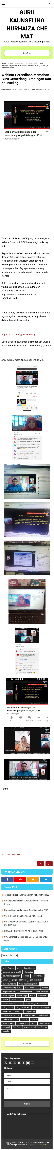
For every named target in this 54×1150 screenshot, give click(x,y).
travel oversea (44, 1023)
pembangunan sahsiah (12, 1003)
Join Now (27, 53)
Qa (17, 1019)
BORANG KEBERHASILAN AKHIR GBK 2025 (23, 931)
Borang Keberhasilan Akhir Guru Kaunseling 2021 (26, 910)
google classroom (19, 980)
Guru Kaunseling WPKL (41, 89)
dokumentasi (37, 976)
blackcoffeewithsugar (26, 968)
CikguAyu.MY (42, 1145)
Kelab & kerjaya (42, 992)
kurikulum (42, 995)
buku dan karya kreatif (12, 972)
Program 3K (30, 1011)
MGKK (5, 999)
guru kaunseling (9, 984)
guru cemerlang (25, 89)
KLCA (32, 995)
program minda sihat (11, 1015)
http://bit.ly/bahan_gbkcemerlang (18, 334)
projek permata (29, 1015)
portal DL (18, 1011)
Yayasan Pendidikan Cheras (35, 1027)
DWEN (5, 980)
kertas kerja (22, 995)
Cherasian (28, 972)
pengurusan (8, 1007)
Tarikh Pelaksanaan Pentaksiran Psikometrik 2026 (26, 895)
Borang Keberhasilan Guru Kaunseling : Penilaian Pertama (26, 902)
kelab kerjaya (8, 995)
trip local (6, 1027)
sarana (34, 1019)
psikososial (7, 1019)
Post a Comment (10, 854)
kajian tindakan (26, 992)
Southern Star (22, 1023)
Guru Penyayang (31, 988)
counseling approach (11, 976)
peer (28, 999)
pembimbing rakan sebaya (35, 1003)
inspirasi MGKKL (9, 992)
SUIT (34, 1023)
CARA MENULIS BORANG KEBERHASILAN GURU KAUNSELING (26, 923)
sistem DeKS (8, 1023)
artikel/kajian (8, 968)
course (26, 976)
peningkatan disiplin (41, 1007)
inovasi (45, 988)
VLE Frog (16, 1027)
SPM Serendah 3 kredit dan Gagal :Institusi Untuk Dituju (26, 938)
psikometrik (43, 1015)
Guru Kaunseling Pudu (28, 984)
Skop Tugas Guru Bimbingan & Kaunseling (23, 916)
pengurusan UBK (23, 1007)
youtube (6, 1031)
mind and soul (17, 999)
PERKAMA (7, 1011)
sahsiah (24, 1019)
